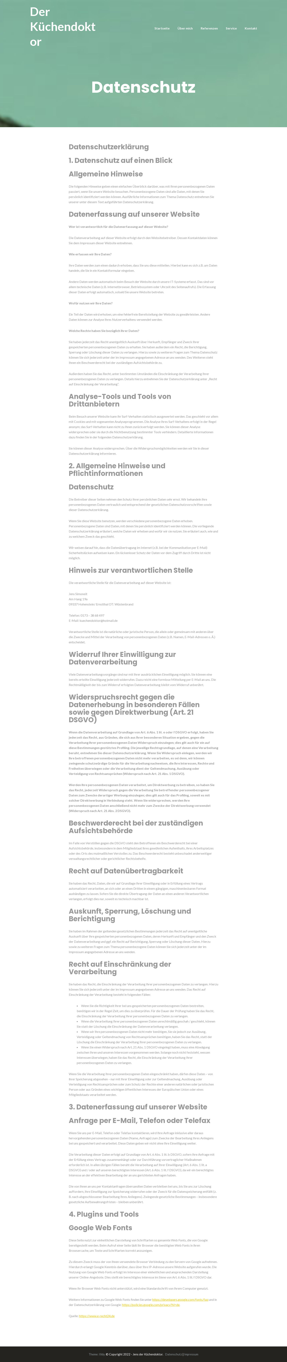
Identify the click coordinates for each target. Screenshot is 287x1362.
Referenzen (209, 28)
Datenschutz (173, 1354)
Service (231, 28)
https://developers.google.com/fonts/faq (180, 1299)
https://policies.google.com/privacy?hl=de (151, 1305)
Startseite (162, 28)
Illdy (102, 1354)
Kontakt (251, 28)
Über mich (185, 28)
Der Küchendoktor (63, 26)
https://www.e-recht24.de (97, 1316)
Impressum (191, 1354)
